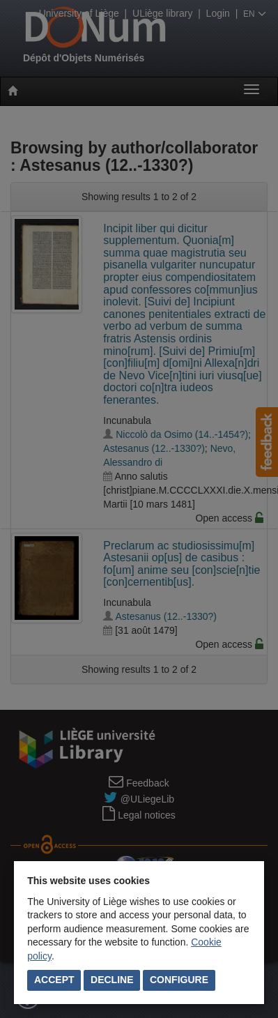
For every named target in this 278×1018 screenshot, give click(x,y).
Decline (112, 979)
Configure (179, 979)
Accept (54, 979)
